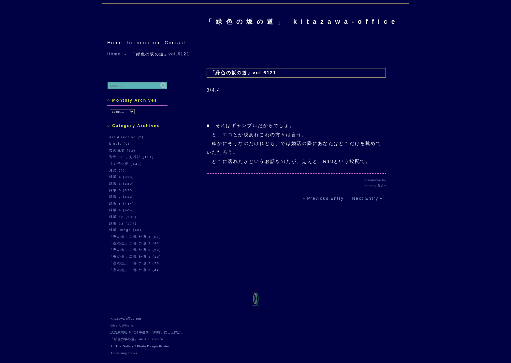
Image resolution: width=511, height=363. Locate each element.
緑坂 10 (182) (123, 217)
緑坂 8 (382, 185)
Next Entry (365, 198)
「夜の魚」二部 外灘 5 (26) (135, 263)
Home (114, 42)
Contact (175, 42)
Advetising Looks (123, 353)
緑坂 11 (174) (123, 223)
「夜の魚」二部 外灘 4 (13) (135, 256)
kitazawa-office (377, 180)
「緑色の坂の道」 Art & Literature (136, 339)
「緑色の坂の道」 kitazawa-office (302, 21)
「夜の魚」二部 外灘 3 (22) (135, 250)
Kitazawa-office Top (125, 318)
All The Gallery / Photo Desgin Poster (139, 346)
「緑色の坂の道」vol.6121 (243, 72)
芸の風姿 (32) (122, 150)
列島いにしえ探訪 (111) (131, 157)
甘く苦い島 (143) (125, 164)
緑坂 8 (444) (121, 203)
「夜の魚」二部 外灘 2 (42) (135, 243)
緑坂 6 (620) (121, 190)
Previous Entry (325, 198)
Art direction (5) (126, 137)
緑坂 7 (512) (121, 196)
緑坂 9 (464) (121, 210)
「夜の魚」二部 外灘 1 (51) (135, 237)
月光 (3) (117, 170)
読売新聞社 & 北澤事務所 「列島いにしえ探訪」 (147, 332)
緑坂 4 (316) (121, 177)
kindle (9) (119, 143)
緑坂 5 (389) (121, 183)
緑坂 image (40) (125, 230)
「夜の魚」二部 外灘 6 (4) (134, 270)
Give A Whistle (121, 325)
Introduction (143, 42)
